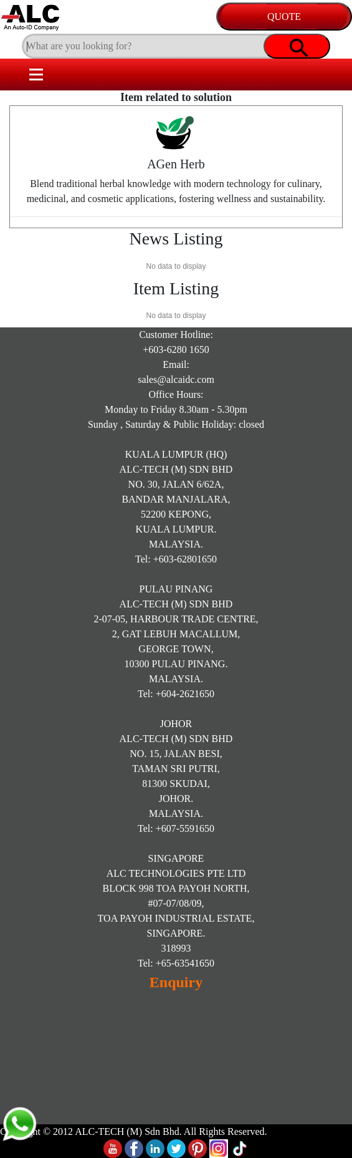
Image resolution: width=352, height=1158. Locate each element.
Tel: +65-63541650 (176, 963)
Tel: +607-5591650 (176, 828)
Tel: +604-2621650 (176, 693)
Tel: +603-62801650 (176, 559)
